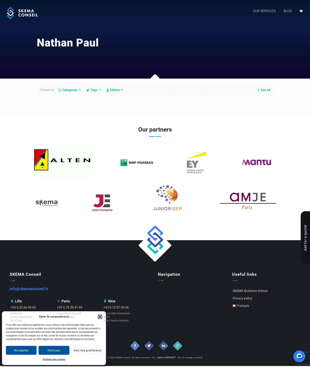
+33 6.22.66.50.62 (24, 308)
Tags (94, 90)
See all (263, 90)
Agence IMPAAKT (166, 358)
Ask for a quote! (305, 244)
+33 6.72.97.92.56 (117, 308)
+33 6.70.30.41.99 (71, 308)
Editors (115, 90)
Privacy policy (242, 300)
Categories (69, 90)
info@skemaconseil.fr (29, 289)
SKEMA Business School (250, 291)
